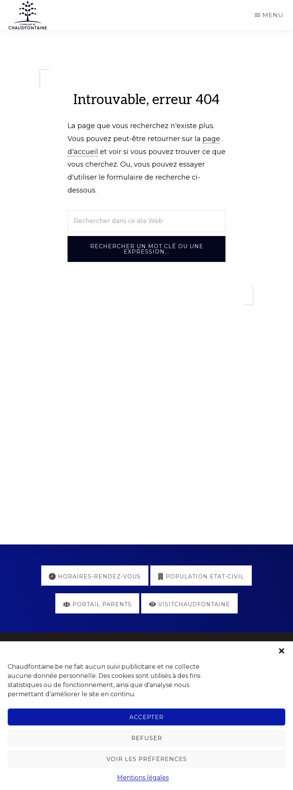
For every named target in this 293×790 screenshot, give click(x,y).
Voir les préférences (146, 759)
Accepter (146, 717)
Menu (272, 15)
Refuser (146, 738)
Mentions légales (143, 777)
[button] (281, 651)
